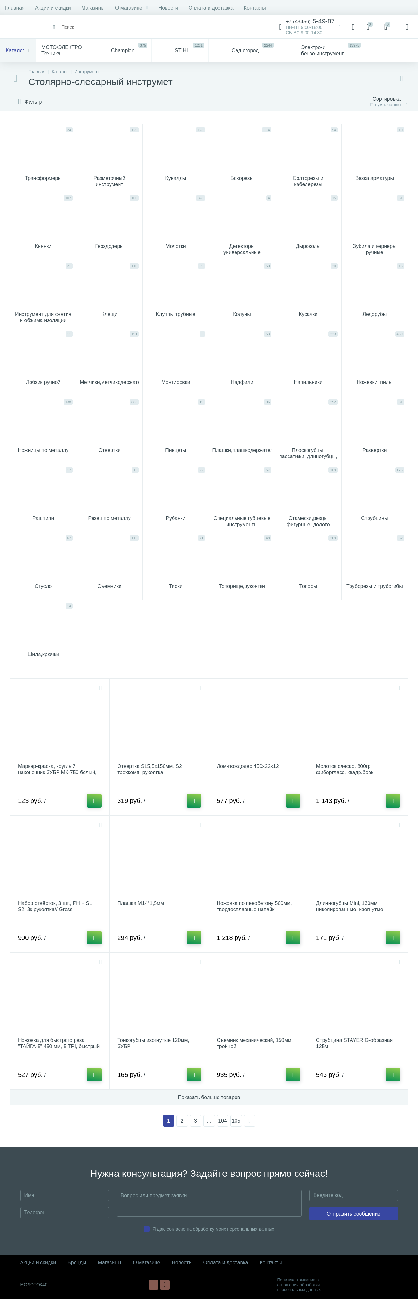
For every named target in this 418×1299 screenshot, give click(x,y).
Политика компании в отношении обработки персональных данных (299, 1285)
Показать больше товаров (209, 1097)
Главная (15, 8)
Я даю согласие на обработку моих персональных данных (213, 1229)
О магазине (131, 8)
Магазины (93, 8)
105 (236, 1121)
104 (222, 1121)
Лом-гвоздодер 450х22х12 (248, 766)
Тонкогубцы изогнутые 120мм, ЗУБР (153, 1043)
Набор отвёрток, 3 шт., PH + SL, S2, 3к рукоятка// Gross (55, 906)
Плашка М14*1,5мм (140, 903)
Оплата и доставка (211, 8)
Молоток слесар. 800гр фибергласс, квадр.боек (344, 769)
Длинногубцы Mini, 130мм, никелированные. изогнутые (349, 906)
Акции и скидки (53, 8)
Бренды (76, 1262)
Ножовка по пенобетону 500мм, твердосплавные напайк (254, 906)
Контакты (255, 8)
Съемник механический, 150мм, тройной (255, 1043)
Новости (168, 8)
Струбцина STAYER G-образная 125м (354, 1043)
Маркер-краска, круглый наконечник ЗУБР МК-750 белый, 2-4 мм (57, 772)
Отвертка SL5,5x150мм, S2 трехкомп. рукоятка (149, 769)
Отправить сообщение (353, 1214)
